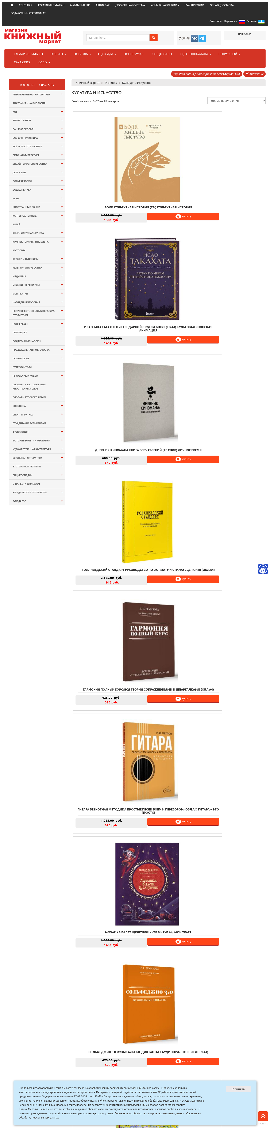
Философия (38, 431)
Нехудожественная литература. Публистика (38, 312)
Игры (38, 198)
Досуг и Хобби (38, 180)
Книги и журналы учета (38, 232)
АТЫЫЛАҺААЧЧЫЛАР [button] (165, 5)
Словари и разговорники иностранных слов (38, 386)
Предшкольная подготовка (38, 349)
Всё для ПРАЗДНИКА (38, 137)
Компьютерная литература (38, 241)
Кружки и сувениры (38, 258)
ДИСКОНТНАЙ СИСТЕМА (130, 5)
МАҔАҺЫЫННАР (80, 5)
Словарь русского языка (38, 397)
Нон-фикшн (38, 323)
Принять (238, 1089)
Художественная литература (38, 449)
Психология (38, 358)
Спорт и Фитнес (38, 414)
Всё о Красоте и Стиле (38, 146)
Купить (117, 192)
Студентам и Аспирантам (38, 423)
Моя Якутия (38, 293)
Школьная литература (38, 457)
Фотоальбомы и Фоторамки (38, 440)
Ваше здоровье (38, 128)
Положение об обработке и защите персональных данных (149, 1113)
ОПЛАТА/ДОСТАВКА (222, 5)
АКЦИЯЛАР (102, 5)
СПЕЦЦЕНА (38, 405)
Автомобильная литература (38, 94)
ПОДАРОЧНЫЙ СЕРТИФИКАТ (28, 13)
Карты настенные (38, 215)
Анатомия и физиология (29, 103)
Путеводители (22, 367)
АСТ (38, 111)
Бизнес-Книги (38, 120)
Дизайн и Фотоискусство (38, 163)
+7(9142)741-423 (228, 74)
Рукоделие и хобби (38, 375)
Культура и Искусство (38, 267)
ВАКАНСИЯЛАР (194, 5)
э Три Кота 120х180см (26, 484)
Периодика (38, 332)
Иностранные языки (38, 206)
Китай (38, 224)
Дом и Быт (38, 172)
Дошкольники (38, 189)
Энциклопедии (38, 474)
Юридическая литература (38, 492)
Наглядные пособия (38, 302)
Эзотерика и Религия (38, 466)
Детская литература (38, 154)
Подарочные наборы (27, 341)
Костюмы (19, 250)
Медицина (38, 276)
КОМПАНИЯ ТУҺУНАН (51, 5)
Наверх (263, 1118)
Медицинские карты (38, 284)
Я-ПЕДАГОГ (38, 500)
